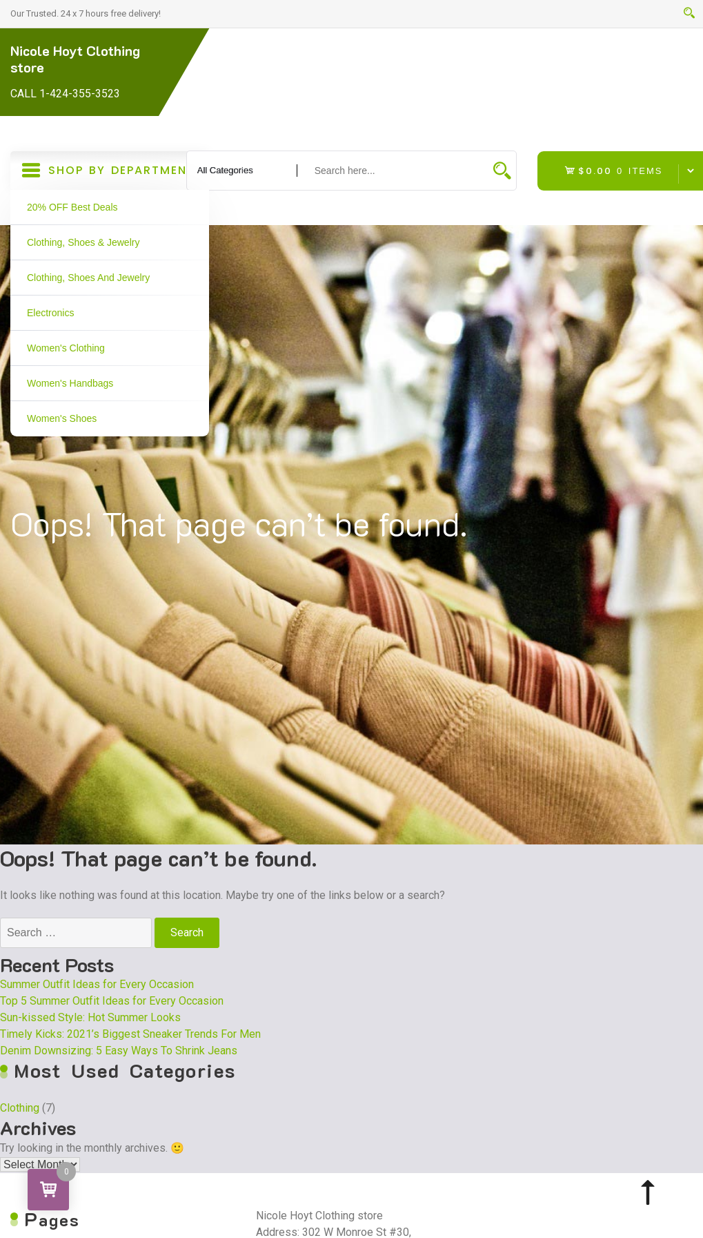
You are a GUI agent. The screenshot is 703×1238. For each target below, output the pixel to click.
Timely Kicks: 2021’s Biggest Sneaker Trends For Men (130, 1034)
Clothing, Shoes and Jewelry (88, 277)
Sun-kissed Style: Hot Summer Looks (90, 1017)
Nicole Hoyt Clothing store (75, 58)
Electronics (50, 312)
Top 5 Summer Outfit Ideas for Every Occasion (112, 1000)
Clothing (19, 1107)
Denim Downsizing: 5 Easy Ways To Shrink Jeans (118, 1050)
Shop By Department (109, 175)
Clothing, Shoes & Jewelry (83, 242)
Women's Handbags (70, 383)
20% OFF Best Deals (72, 207)
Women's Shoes (62, 418)
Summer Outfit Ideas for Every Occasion (97, 984)
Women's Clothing (66, 348)
